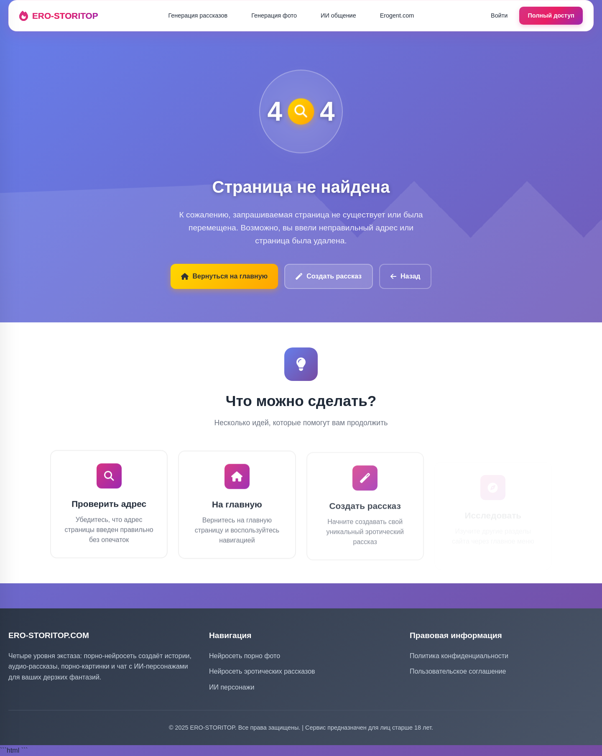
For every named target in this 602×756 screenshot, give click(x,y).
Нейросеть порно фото (244, 655)
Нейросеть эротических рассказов (262, 671)
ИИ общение (338, 15)
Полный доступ (551, 15)
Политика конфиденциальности (459, 655)
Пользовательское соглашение (458, 671)
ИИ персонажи (231, 687)
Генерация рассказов (197, 15)
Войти (499, 15)
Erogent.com (397, 15)
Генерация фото (274, 15)
